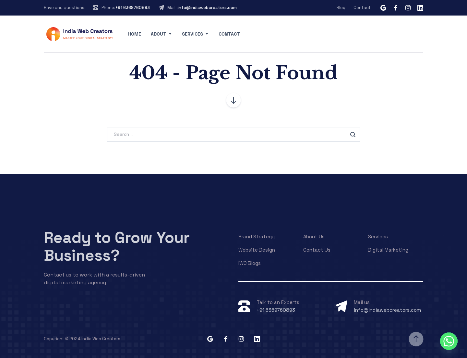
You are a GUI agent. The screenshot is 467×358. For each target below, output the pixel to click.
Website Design (256, 250)
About (158, 34)
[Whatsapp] (449, 341)
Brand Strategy (256, 236)
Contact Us (316, 250)
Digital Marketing (388, 250)
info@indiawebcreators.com (207, 7)
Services (192, 34)
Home (134, 34)
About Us (314, 236)
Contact (362, 7)
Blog (340, 7)
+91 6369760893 (132, 7)
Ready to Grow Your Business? (117, 246)
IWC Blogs (249, 263)
